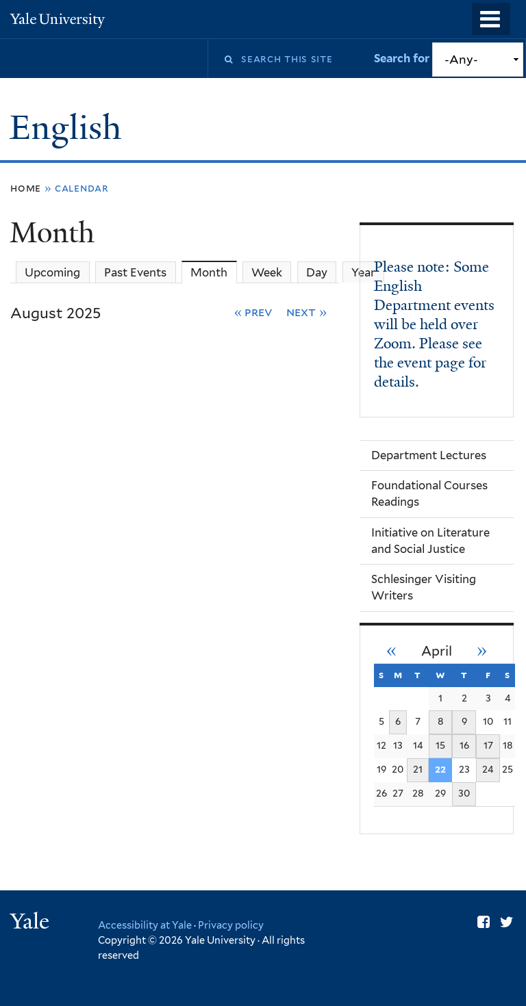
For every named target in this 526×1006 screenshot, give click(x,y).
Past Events (135, 272)
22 (440, 769)
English (69, 127)
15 (440, 745)
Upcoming (52, 272)
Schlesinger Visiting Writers (423, 587)
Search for (403, 58)
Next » (306, 312)
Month (213, 272)
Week (266, 272)
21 (418, 769)
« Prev (253, 312)
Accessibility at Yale (145, 925)
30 (464, 793)
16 (464, 745)
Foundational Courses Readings (429, 493)
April (436, 651)
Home (25, 187)
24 (488, 769)
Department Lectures (428, 455)
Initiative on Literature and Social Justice (430, 541)
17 (488, 745)
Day (316, 272)
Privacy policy (231, 925)
